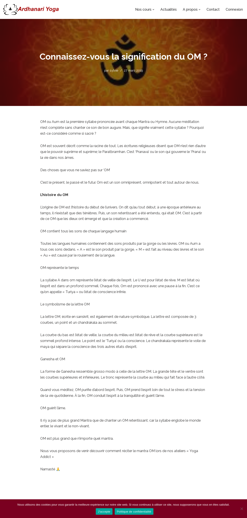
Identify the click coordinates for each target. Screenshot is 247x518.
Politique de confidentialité (134, 511)
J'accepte (104, 511)
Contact (213, 9)
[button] (153, 9)
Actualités (168, 9)
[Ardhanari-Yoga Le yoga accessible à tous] (31, 9)
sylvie (113, 70)
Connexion (234, 9)
